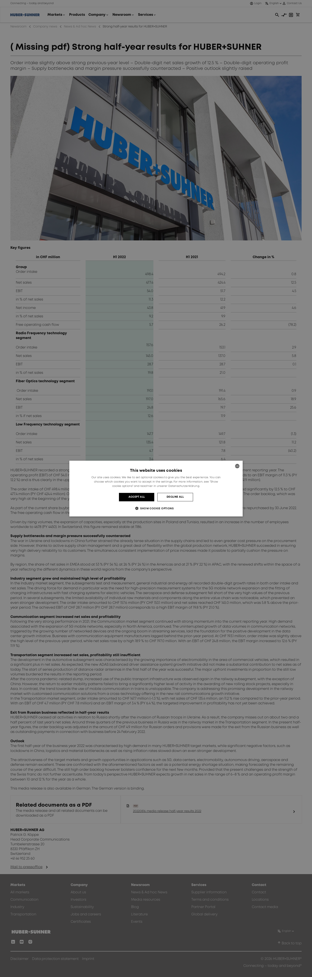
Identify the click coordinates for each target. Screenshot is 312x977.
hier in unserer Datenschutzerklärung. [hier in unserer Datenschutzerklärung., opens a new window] (173, 486)
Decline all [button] (175, 497)
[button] (156, 508)
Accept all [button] (136, 497)
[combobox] (237, 466)
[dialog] (156, 488)
